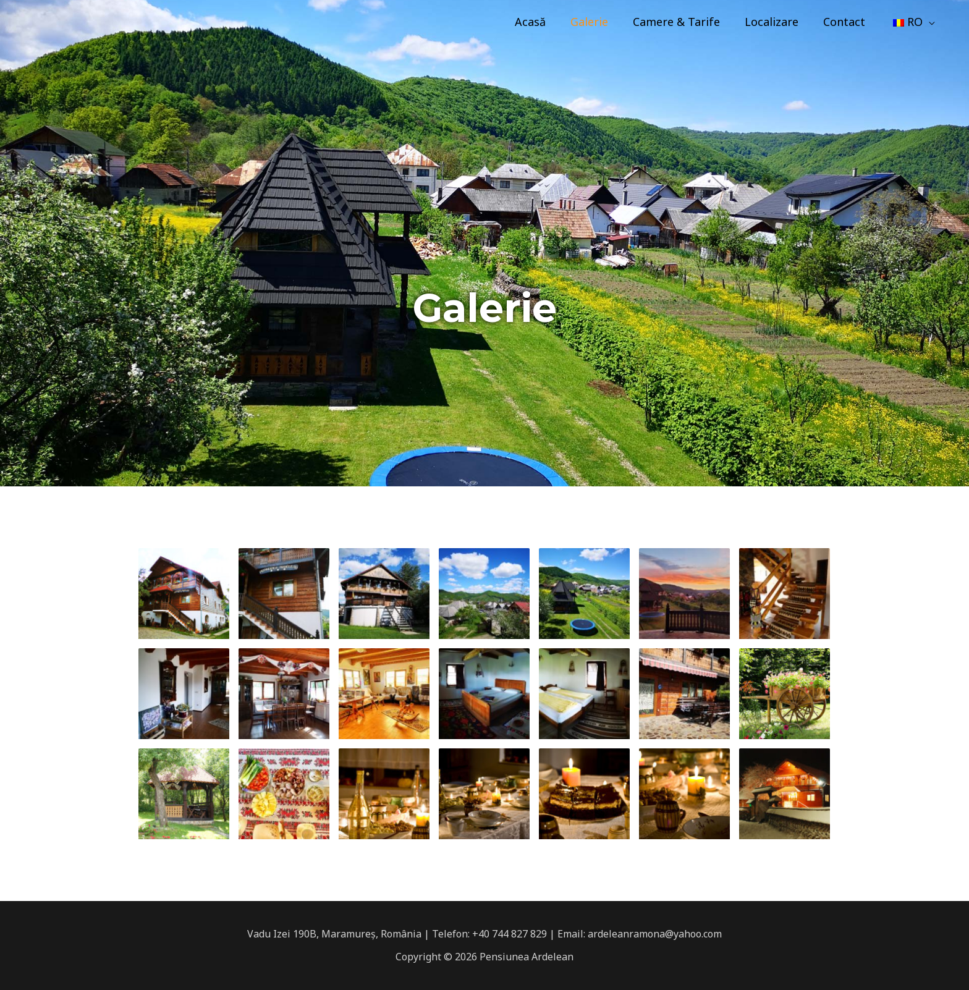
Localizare (778, 21)
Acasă (543, 21)
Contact (848, 21)
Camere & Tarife (685, 21)
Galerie (600, 21)
